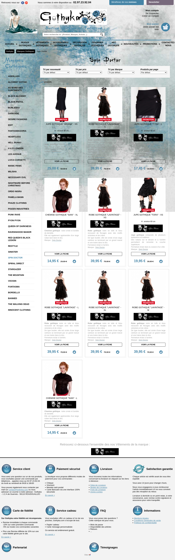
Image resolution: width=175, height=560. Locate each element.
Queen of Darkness (19, 226)
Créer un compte (150, 16)
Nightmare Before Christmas (19, 184)
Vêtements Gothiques (42, 44)
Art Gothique (113, 44)
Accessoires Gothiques (60, 44)
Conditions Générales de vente (147, 520)
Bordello (14, 292)
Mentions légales (141, 518)
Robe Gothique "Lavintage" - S (105, 125)
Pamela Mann (15, 197)
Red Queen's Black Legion (19, 239)
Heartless (14, 137)
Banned (12, 298)
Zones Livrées (96, 492)
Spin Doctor (42, 51)
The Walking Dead (18, 304)
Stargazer (14, 269)
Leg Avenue (14, 154)
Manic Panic (15, 166)
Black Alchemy (17, 96)
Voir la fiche (62, 161)
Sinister (13, 252)
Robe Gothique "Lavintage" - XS (105, 216)
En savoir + (50, 495)
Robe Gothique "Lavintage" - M (148, 308)
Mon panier (153, 24)
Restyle (13, 246)
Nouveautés (131, 44)
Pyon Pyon (14, 220)
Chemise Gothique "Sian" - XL (61, 215)
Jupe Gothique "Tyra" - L (148, 124)
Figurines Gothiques (97, 44)
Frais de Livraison (98, 490)
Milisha (12, 171)
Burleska (14, 107)
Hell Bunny (15, 142)
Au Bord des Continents (15, 89)
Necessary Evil (17, 177)
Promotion (61, 120)
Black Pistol (15, 102)
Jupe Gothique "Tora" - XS (148, 215)
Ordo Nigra (15, 191)
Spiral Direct (16, 263)
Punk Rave (14, 214)
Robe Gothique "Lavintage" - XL (105, 308)
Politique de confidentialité (145, 523)
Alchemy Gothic (17, 82)
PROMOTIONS (150, 44)
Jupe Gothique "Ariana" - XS (61, 124)
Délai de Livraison (98, 485)
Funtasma (14, 287)
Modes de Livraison (98, 487)
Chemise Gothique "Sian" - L (61, 398)
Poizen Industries (18, 209)
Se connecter (152, 13)
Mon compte (152, 10)
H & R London (15, 148)
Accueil (9, 44)
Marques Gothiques (25, 51)
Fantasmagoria (17, 131)
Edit (10, 125)
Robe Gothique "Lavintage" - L (61, 307)
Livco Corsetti (17, 160)
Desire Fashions (17, 119)
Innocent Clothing (19, 310)
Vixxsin (12, 281)
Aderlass (14, 76)
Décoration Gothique (80, 44)
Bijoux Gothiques (25, 44)
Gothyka (9, 51)
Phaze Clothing (17, 203)
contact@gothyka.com (18, 490)
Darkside (13, 113)
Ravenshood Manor (19, 232)
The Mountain (16, 275)
